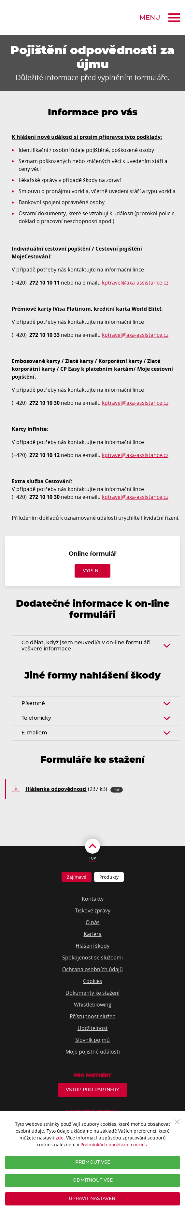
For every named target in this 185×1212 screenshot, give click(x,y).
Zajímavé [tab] (76, 877)
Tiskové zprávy (92, 910)
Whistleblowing (92, 1004)
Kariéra (93, 934)
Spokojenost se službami (92, 957)
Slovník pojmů (92, 1039)
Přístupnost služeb (93, 1016)
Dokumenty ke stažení (92, 992)
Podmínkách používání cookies (113, 1144)
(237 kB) (74, 789)
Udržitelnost (93, 1028)
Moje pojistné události (92, 1051)
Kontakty (93, 898)
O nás (93, 922)
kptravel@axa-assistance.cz (135, 282)
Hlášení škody (92, 945)
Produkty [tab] (109, 877)
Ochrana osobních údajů (92, 969)
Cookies (92, 981)
